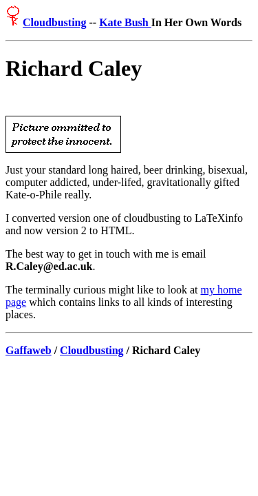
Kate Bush (125, 22)
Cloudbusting (55, 22)
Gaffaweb (29, 352)
